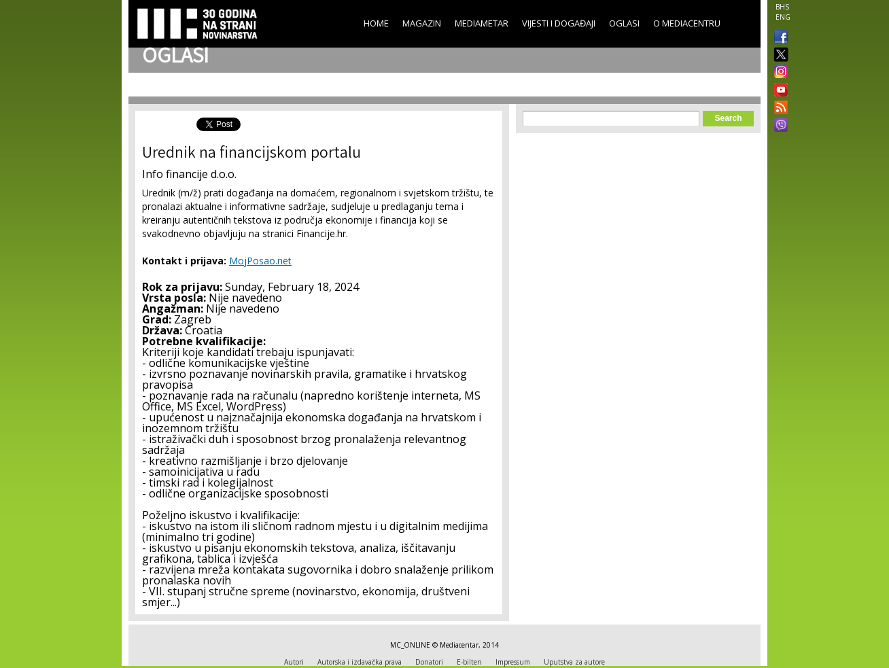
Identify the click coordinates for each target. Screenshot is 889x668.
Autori (294, 662)
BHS (782, 7)
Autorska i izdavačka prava (359, 662)
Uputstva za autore (574, 662)
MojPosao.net (260, 260)
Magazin (421, 23)
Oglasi (624, 23)
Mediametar (481, 23)
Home (376, 23)
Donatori (429, 662)
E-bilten (469, 662)
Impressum (512, 662)
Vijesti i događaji (558, 23)
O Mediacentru (686, 23)
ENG (782, 17)
